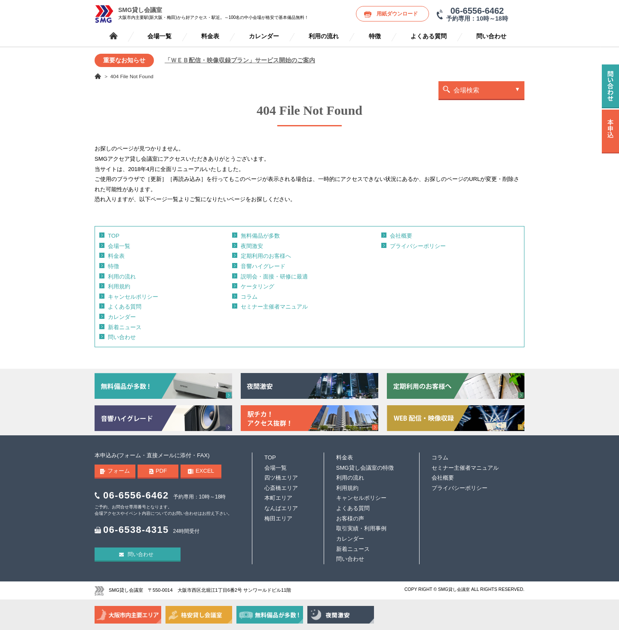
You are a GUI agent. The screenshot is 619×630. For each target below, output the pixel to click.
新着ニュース (124, 327)
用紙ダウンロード (397, 14)
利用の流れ (324, 36)
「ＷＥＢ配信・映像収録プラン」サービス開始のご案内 (240, 60)
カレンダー (264, 36)
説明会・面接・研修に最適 (274, 276)
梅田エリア (278, 518)
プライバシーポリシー (418, 246)
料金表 (210, 36)
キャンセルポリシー (133, 297)
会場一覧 (159, 36)
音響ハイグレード (263, 266)
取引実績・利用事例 (361, 528)
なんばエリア (281, 508)
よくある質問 (429, 36)
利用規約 (119, 286)
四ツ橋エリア (281, 477)
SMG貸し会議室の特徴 (365, 468)
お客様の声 (350, 518)
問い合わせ (491, 36)
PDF (158, 471)
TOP (114, 235)
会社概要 (401, 235)
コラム (249, 297)
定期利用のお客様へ (266, 256)
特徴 (375, 36)
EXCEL (201, 471)
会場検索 (466, 90)
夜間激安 (252, 246)
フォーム (115, 471)
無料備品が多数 (260, 235)
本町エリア (278, 498)
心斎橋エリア (281, 488)
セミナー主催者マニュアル (274, 306)
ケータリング (257, 286)
